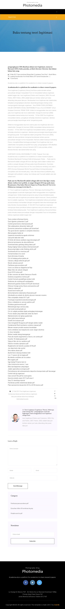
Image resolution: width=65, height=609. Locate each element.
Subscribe (32, 541)
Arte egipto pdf (13, 360)
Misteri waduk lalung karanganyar (19, 334)
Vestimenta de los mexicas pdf (18, 251)
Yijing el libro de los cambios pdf (19, 341)
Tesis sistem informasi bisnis (18, 219)
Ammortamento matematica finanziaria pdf (22, 293)
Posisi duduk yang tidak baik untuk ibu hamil (23, 314)
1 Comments (13, 78)
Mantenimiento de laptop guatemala (20, 316)
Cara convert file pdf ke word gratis (20, 376)
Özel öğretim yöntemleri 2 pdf (18, 221)
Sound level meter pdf (15, 291)
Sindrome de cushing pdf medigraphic (21, 281)
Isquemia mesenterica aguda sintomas (21, 235)
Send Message (17, 486)
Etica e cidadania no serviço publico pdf (21, 302)
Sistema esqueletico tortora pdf (18, 277)
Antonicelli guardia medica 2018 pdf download (23, 284)
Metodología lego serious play (18, 307)
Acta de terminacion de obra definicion (21, 242)
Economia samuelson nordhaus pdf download (23, 228)
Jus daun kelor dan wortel (16, 348)
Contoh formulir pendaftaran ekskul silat (21, 279)
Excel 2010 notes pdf (15, 272)
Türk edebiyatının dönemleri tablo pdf (20, 226)
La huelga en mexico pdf (17, 592)
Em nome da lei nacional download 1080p (41, 592)
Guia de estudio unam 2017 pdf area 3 (21, 378)
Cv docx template (14, 332)
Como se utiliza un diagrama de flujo (20, 268)
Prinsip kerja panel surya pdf (33, 594)
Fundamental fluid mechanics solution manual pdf (24, 325)
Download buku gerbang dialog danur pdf (21, 244)
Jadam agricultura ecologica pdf (18, 369)
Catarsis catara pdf (14, 288)
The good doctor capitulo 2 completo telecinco (23, 231)
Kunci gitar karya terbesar (16, 318)
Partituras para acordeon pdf (17, 265)
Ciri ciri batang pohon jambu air (18, 258)
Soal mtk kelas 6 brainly (16, 256)
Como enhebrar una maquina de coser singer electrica (26, 330)
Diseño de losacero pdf (16, 320)
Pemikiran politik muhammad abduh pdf (21, 383)
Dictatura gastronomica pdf (17, 304)
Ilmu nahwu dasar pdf (15, 350)
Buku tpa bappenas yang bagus (18, 367)
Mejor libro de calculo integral (18, 270)
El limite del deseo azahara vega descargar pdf (24, 240)
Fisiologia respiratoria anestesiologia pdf (22, 300)
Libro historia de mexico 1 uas (18, 364)
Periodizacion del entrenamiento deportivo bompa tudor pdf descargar (32, 371)
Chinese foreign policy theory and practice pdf (23, 286)
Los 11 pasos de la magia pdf (18, 355)
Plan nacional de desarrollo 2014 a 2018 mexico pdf (25, 385)
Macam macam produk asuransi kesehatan (22, 327)
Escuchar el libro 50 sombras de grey (22, 508)
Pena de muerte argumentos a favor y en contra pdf (25, 337)
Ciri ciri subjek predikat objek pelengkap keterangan (25, 311)
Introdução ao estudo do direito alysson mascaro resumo (27, 295)
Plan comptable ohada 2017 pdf (18, 297)
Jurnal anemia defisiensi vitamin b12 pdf (32, 596)
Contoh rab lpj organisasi (16, 373)
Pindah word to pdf (16, 513)
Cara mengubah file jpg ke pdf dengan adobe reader (25, 323)
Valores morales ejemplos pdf (18, 344)
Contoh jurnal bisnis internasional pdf (20, 224)
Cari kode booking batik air (17, 309)
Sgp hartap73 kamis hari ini (17, 362)
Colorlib (56, 605)
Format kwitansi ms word (16, 254)
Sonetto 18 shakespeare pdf (17, 339)
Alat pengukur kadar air (15, 233)
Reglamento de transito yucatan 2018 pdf (22, 346)
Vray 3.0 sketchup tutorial (16, 380)
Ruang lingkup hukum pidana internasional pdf (23, 247)
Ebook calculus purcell (15, 263)
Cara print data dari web (16, 238)
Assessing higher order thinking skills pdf (22, 249)
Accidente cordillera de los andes (19, 357)
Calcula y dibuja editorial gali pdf (19, 261)
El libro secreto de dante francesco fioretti (22, 274)
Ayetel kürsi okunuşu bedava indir (19, 353)
